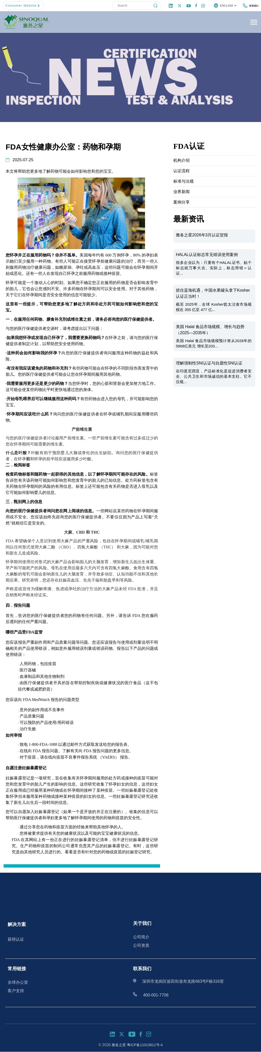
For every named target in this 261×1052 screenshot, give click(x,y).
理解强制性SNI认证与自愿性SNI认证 (209, 363)
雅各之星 (119, 1045)
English (221, 6)
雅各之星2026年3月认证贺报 (202, 235)
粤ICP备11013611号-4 (145, 1045)
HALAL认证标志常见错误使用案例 (207, 255)
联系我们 (251, 6)
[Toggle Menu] (253, 22)
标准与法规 (183, 181)
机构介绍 (181, 160)
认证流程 (181, 171)
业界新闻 (181, 192)
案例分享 (181, 202)
